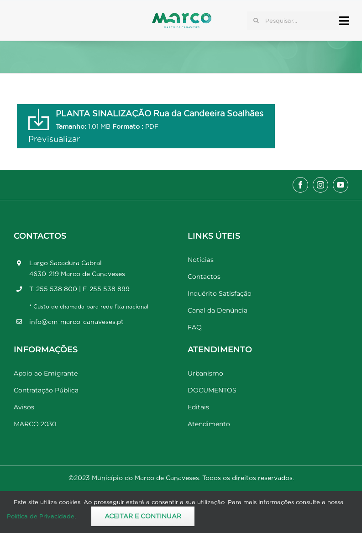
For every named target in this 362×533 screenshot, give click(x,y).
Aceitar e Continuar (143, 516)
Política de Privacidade (40, 516)
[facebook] (300, 185)
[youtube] (340, 185)
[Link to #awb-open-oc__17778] (344, 20)
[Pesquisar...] (293, 20)
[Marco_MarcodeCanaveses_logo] (181, 16)
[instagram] (320, 185)
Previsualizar (54, 139)
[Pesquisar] (256, 20)
